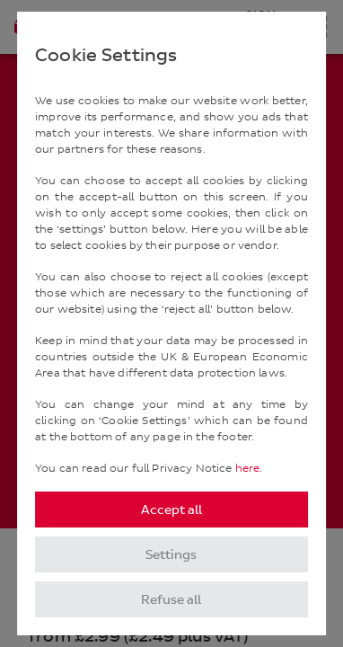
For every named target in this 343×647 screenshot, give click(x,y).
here (247, 468)
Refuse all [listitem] (171, 599)
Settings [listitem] (171, 555)
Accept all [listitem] (171, 510)
